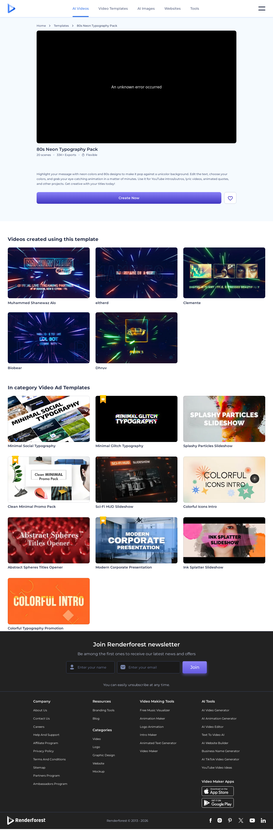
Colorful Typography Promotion (36, 628)
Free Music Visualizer (155, 710)
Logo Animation (152, 727)
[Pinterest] (230, 820)
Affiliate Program (45, 743)
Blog (96, 718)
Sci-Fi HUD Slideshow (114, 506)
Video (97, 739)
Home (41, 25)
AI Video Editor (213, 727)
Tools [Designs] (194, 8)
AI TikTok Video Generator (220, 759)
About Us (40, 710)
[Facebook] (210, 820)
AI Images (146, 8)
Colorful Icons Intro (200, 506)
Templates (61, 25)
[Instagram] (219, 820)
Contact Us (41, 718)
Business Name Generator (221, 751)
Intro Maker (148, 735)
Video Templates (113, 8)
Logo (96, 747)
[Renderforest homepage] (11, 8)
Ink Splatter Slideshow (203, 567)
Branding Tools (103, 710)
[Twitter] (241, 820)
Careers (38, 727)
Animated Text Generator (158, 743)
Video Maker (149, 751)
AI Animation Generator (219, 718)
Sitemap (39, 767)
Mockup (98, 771)
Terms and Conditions (49, 759)
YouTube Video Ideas (217, 767)
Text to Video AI (213, 735)
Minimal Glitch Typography (119, 446)
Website (98, 763)
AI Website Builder (215, 743)
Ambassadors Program (50, 784)
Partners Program (46, 775)
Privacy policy (43, 751)
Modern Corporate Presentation (124, 567)
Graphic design (104, 755)
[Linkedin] (263, 820)
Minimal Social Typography (32, 446)
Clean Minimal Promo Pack (32, 506)
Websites (172, 8)
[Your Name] (90, 667)
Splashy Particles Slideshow (208, 446)
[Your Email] (148, 667)
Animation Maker (152, 718)
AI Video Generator (215, 710)
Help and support (46, 735)
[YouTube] (252, 820)
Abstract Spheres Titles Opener (35, 567)
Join (194, 667)
